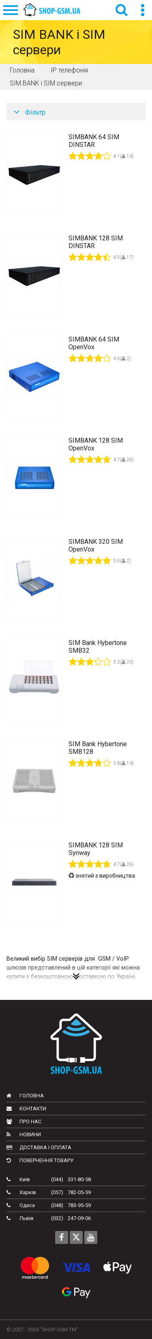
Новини (23, 1134)
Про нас (23, 1121)
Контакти (26, 1109)
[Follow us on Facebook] (61, 1237)
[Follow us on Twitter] (76, 1237)
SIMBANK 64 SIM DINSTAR (94, 141)
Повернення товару (39, 1160)
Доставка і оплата (38, 1147)
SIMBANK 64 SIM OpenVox (94, 343)
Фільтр (29, 112)
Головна (25, 1096)
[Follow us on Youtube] (90, 1237)
